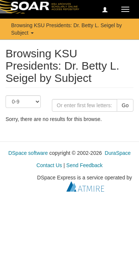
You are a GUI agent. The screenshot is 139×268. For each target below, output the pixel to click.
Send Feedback (84, 165)
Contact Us (49, 165)
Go (125, 105)
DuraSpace (118, 153)
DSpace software (28, 153)
